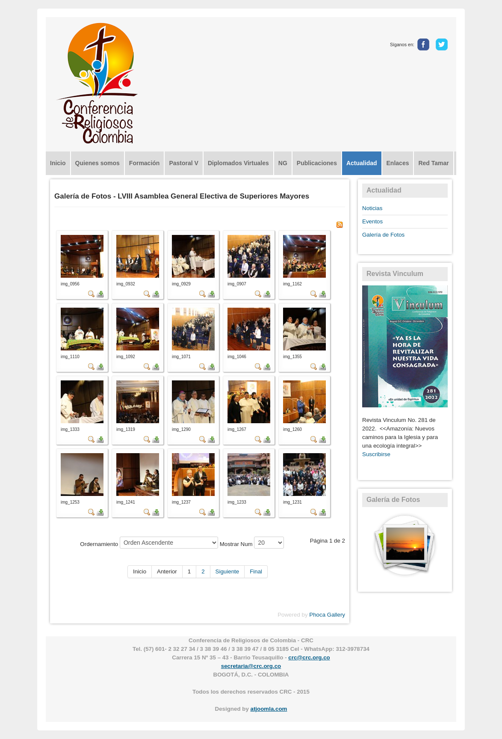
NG (282, 163)
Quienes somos (97, 163)
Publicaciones (317, 163)
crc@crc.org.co (309, 657)
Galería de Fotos (383, 234)
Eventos (372, 221)
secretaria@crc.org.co (251, 666)
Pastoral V (183, 163)
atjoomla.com (269, 709)
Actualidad (361, 163)
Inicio (58, 163)
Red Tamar (433, 163)
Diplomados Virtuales (238, 163)
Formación (144, 163)
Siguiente (227, 571)
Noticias (372, 208)
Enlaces (398, 163)
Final (256, 571)
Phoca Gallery (327, 614)
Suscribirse (376, 454)
